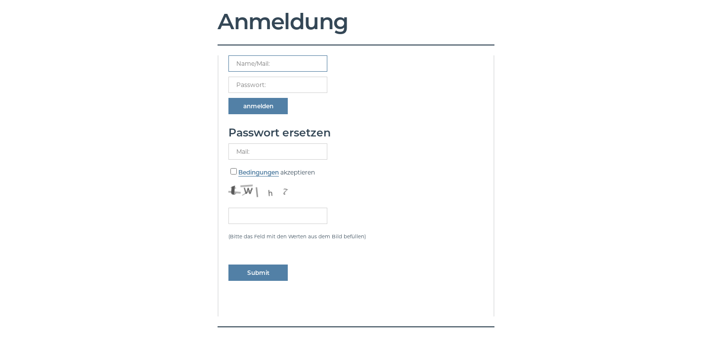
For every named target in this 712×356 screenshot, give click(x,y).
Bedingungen (258, 172)
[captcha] (277, 216)
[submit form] (258, 106)
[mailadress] (277, 151)
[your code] (277, 85)
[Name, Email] (277, 63)
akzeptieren (276, 173)
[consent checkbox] (233, 171)
